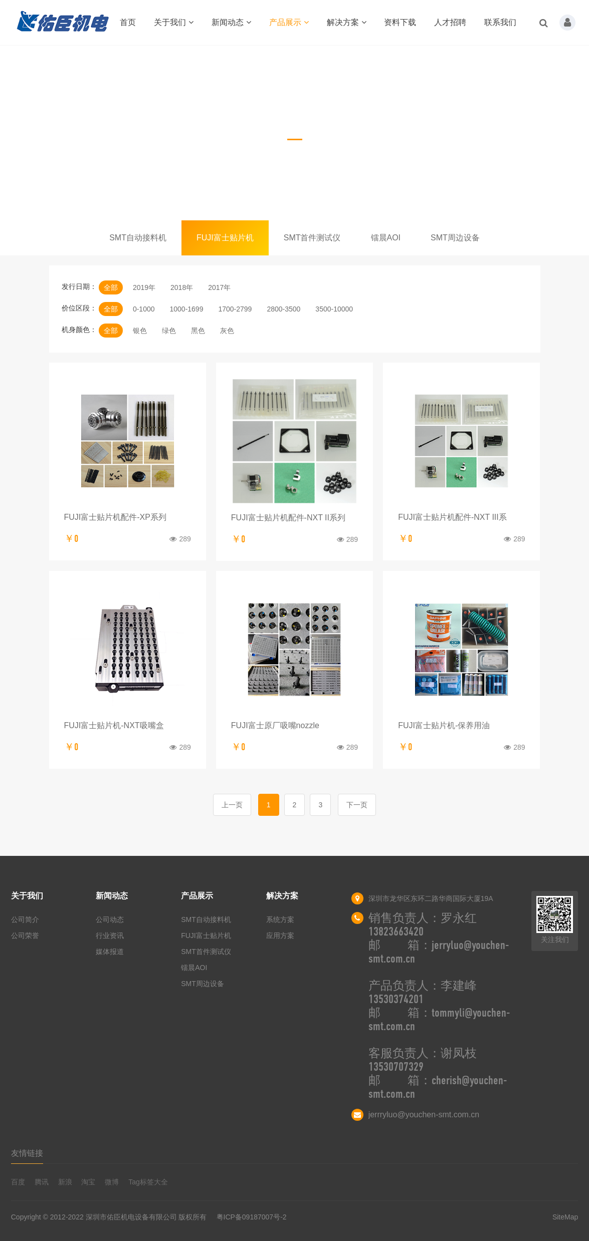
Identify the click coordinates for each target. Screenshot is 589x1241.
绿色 (169, 331)
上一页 (232, 805)
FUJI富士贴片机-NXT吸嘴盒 (114, 725)
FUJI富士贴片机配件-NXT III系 (452, 517)
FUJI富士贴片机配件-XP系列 (115, 517)
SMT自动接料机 (137, 237)
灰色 (227, 331)
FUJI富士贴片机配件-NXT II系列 (288, 517)
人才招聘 (450, 22)
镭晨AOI (386, 237)
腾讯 (42, 1182)
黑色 (198, 331)
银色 (140, 331)
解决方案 (346, 22)
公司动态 (110, 919)
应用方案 (280, 936)
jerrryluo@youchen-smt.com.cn (424, 1114)
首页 (128, 22)
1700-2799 (235, 309)
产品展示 (289, 22)
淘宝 (88, 1182)
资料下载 (400, 22)
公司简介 (25, 919)
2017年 (219, 287)
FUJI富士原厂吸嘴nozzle (275, 725)
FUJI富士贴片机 (225, 237)
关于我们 (173, 22)
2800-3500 (283, 309)
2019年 (144, 287)
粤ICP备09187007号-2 (252, 1217)
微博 (112, 1182)
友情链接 (27, 1153)
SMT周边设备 (455, 237)
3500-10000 (334, 309)
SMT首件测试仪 (312, 237)
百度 (18, 1182)
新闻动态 (231, 22)
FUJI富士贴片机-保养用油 (444, 725)
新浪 (65, 1182)
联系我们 (500, 22)
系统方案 (280, 919)
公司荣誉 (25, 936)
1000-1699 (186, 309)
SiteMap (565, 1217)
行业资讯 (110, 936)
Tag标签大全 (148, 1182)
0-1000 (144, 309)
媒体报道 (110, 952)
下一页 (356, 805)
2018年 (181, 287)
